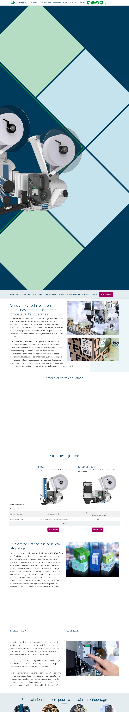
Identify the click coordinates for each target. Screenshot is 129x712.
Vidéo (24, 294)
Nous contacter (106, 294)
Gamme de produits (35, 294)
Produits (46, 2)
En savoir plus (53, 530)
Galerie (94, 294)
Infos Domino (69, 2)
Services (61, 294)
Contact (82, 2)
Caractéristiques (50, 294)
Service (57, 2)
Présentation (14, 294)
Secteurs (35, 2)
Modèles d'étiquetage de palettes (78, 294)
